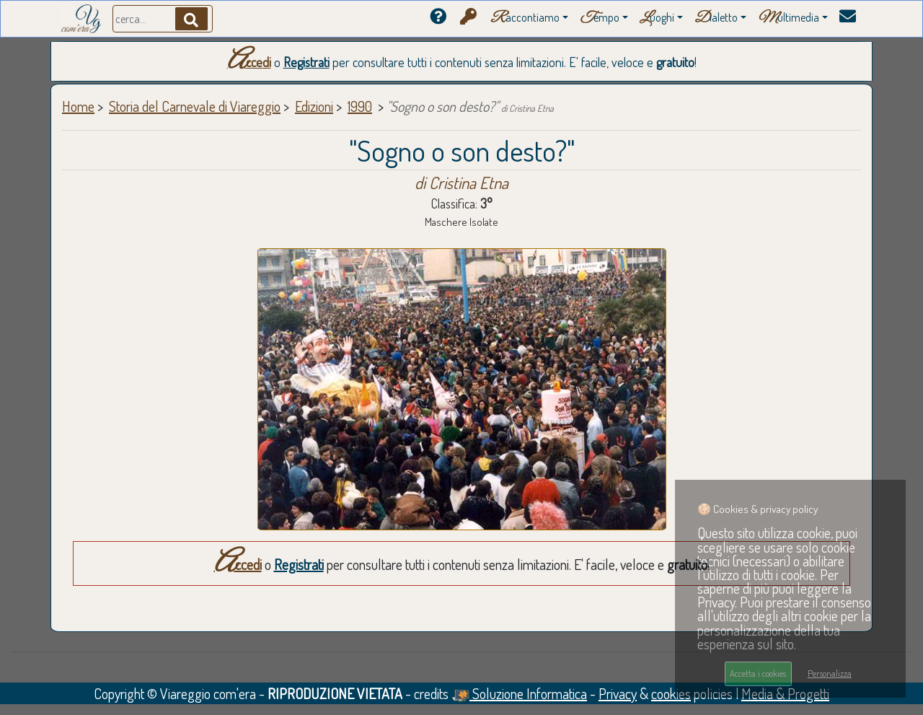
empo (599, 18)
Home (78, 106)
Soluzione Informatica (519, 693)
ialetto (716, 18)
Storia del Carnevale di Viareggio (195, 106)
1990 (360, 106)
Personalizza (830, 673)
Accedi (249, 62)
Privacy (618, 693)
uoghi (657, 18)
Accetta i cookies (758, 673)
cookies (671, 693)
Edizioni (314, 106)
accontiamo (525, 18)
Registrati (306, 62)
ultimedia (788, 18)
